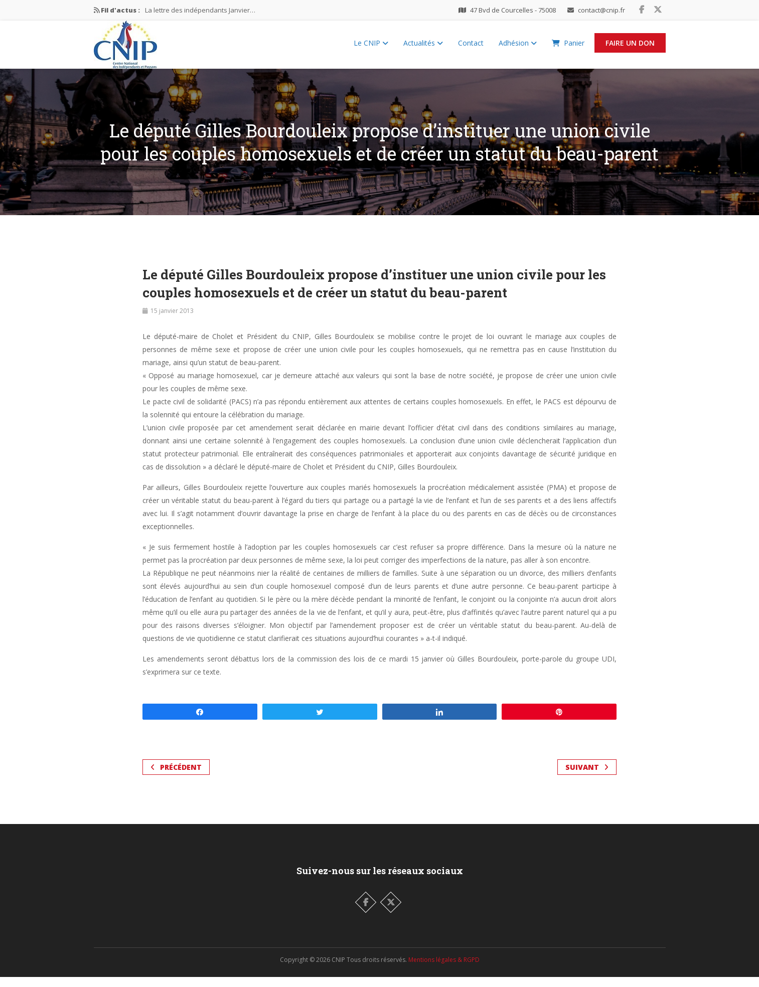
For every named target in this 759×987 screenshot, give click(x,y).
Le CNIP (371, 48)
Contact (471, 48)
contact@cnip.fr (601, 10)
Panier (568, 48)
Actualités (423, 48)
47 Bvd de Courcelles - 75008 (513, 10)
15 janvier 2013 (172, 320)
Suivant (587, 777)
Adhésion (518, 48)
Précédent (176, 777)
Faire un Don (630, 48)
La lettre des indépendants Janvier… (200, 10)
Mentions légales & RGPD (444, 969)
